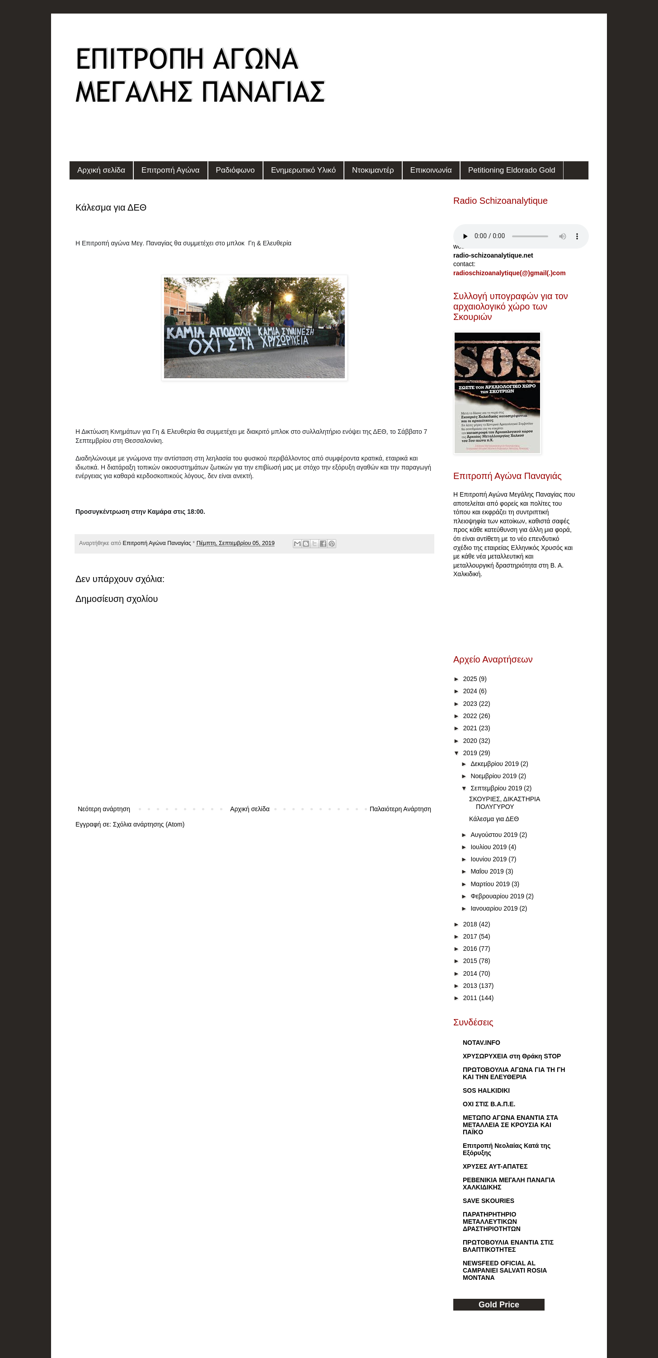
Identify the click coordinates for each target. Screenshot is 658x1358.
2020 (471, 740)
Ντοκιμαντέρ (373, 170)
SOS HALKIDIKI (486, 1090)
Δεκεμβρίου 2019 (495, 763)
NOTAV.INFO (481, 1042)
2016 (471, 948)
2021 (471, 728)
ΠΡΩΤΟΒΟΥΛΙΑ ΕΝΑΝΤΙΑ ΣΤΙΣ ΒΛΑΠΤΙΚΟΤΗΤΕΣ (508, 1246)
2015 (471, 960)
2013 (471, 985)
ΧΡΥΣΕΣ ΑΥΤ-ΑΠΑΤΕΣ (495, 1166)
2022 (471, 715)
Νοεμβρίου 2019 (494, 776)
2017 (471, 936)
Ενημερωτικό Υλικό (303, 170)
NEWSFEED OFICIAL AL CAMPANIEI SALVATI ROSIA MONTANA (505, 1270)
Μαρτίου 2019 (491, 884)
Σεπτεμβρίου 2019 (497, 788)
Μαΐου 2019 (487, 871)
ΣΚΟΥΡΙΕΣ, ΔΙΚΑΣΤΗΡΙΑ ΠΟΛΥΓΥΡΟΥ (504, 802)
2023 (471, 703)
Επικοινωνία (431, 170)
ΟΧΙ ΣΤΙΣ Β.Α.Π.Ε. (489, 1104)
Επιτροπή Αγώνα (170, 170)
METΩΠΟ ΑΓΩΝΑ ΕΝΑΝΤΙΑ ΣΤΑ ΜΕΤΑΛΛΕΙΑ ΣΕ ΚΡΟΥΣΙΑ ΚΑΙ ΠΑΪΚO (510, 1125)
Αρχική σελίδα (101, 170)
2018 (471, 924)
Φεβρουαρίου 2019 (498, 896)
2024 (471, 691)
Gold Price (499, 1304)
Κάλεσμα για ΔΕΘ (494, 818)
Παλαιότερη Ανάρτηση (400, 809)
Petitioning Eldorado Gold (511, 170)
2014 (471, 973)
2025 (471, 678)
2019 (471, 753)
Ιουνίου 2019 (489, 859)
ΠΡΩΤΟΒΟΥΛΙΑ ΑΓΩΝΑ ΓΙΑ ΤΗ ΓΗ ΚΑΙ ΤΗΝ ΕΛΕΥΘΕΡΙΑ (514, 1073)
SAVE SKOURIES (488, 1200)
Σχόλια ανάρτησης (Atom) (149, 824)
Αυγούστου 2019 (494, 834)
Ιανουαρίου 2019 (494, 908)
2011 (471, 997)
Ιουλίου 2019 (489, 847)
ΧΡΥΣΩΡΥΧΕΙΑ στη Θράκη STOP (512, 1056)
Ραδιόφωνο (235, 170)
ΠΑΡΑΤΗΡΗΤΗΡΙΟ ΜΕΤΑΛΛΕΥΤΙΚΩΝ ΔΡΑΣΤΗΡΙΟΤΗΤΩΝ (492, 1221)
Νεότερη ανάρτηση (104, 809)
